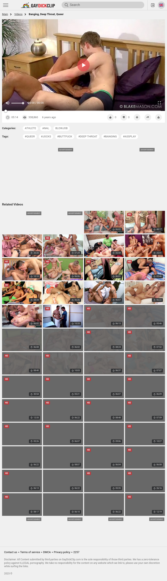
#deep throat (87, 136)
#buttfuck (64, 136)
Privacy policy (62, 552)
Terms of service (30, 552)
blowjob (61, 128)
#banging (110, 136)
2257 (76, 552)
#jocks (46, 136)
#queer (30, 136)
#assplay (129, 136)
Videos (18, 14)
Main (5, 14)
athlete (30, 128)
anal (45, 128)
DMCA (47, 552)
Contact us (10, 552)
